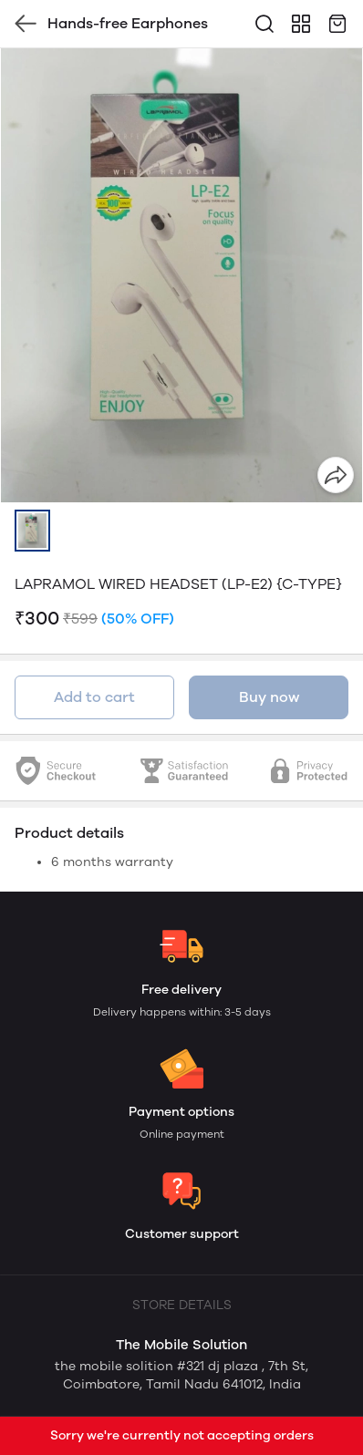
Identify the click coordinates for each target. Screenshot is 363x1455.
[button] (32, 531)
